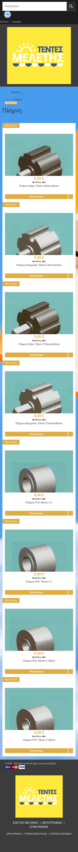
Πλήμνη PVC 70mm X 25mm (39, 740)
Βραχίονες (16, 92)
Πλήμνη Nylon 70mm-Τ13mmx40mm (39, 344)
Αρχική (8, 99)
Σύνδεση (4, 21)
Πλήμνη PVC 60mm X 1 (39, 502)
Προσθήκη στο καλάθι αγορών (70, 196)
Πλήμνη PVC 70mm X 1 (39, 581)
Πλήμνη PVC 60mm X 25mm (39, 661)
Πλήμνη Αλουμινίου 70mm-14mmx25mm (39, 265)
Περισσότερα (36, 196)
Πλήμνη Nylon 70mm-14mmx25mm (39, 186)
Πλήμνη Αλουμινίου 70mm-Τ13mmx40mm (39, 423)
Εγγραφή (16, 21)
